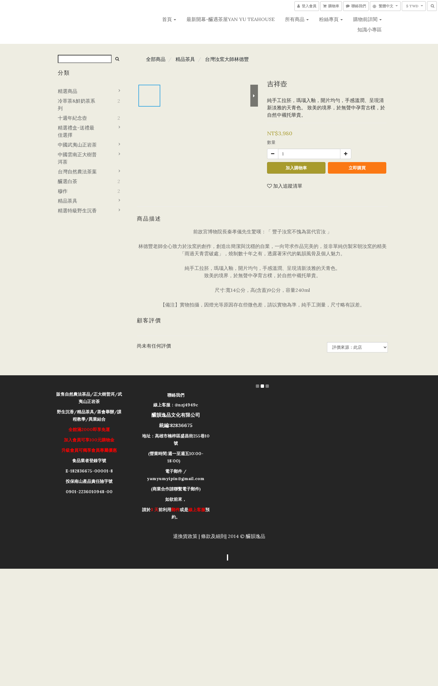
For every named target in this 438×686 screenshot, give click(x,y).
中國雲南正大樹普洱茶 (77, 158)
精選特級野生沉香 (77, 210)
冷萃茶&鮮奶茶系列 (76, 104)
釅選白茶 (67, 181)
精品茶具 (67, 201)
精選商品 (67, 91)
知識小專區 (369, 30)
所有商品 (297, 19)
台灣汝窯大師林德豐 (227, 59)
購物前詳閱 (367, 19)
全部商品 (155, 59)
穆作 (63, 191)
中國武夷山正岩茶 (77, 145)
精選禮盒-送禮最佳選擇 (76, 131)
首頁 (169, 19)
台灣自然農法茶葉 (77, 171)
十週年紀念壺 (72, 118)
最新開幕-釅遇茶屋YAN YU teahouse (230, 19)
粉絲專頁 (331, 19)
